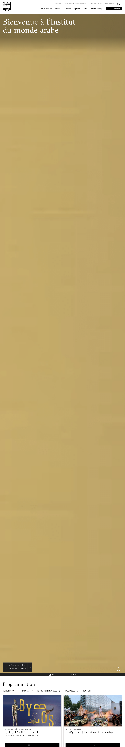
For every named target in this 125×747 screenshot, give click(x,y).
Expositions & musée (47, 691)
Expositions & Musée (11, 729)
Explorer (77, 9)
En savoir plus (93, 745)
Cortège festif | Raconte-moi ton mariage (90, 732)
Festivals (68, 729)
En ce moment (46, 9)
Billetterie (116, 8)
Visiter (57, 9)
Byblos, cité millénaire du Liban (23, 732)
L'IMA (85, 9)
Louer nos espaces (96, 4)
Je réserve (34, 745)
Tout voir (87, 691)
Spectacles (70, 691)
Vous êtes (58, 4)
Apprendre (66, 9)
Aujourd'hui (8, 691)
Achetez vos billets (17, 665)
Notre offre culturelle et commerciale (76, 4)
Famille (25, 691)
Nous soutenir (109, 4)
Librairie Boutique (96, 9)
